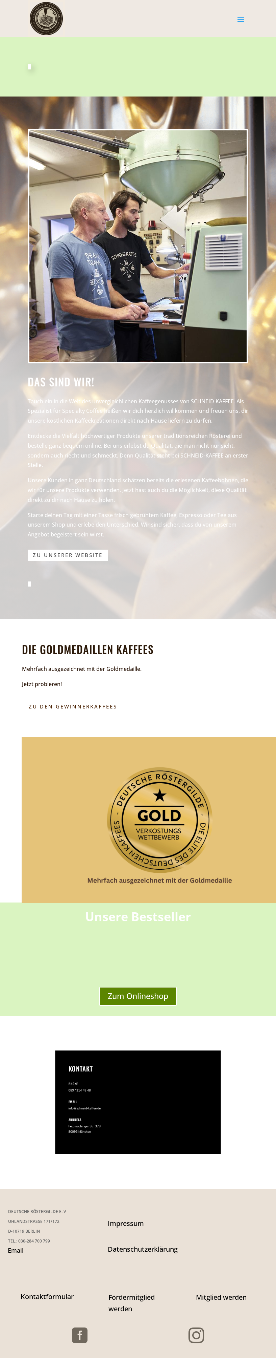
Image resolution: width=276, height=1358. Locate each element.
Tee (221, 515)
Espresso (190, 515)
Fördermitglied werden (131, 1303)
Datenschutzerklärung (143, 1249)
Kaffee (168, 515)
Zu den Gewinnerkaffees (73, 706)
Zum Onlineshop (138, 996)
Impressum (126, 1223)
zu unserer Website (68, 555)
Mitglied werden (221, 1297)
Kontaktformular (47, 1296)
